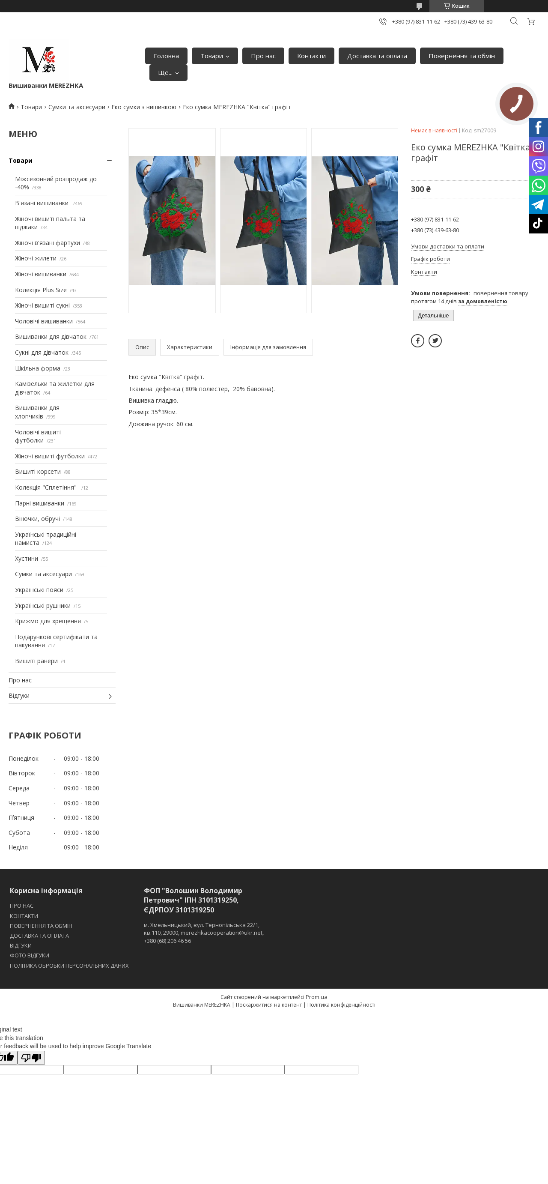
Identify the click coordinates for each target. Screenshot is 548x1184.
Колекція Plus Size (41, 290)
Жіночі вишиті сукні (42, 305)
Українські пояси (39, 590)
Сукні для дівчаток (41, 352)
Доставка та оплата (377, 55)
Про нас (263, 55)
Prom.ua (317, 997)
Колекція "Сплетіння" (46, 487)
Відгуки (19, 695)
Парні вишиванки (39, 503)
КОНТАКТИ (24, 916)
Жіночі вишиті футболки (50, 456)
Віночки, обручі (37, 518)
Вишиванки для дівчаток (50, 336)
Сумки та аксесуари (76, 107)
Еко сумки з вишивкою (143, 107)
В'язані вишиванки (42, 203)
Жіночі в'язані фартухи (47, 243)
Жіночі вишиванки (40, 274)
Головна (166, 55)
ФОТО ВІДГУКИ (29, 955)
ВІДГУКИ (21, 945)
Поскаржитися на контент (269, 1004)
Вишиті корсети (38, 471)
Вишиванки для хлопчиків (37, 412)
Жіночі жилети (36, 258)
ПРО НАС (21, 905)
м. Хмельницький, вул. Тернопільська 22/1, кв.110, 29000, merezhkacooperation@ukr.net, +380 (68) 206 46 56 (204, 932)
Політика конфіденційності (341, 1004)
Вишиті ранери (36, 661)
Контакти (311, 55)
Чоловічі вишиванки (44, 321)
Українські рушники (43, 605)
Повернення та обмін (462, 55)
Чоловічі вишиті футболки (38, 436)
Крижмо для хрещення (48, 621)
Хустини (26, 558)
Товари (211, 55)
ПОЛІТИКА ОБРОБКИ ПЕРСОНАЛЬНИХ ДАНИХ (69, 965)
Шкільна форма (37, 368)
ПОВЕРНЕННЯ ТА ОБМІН (41, 926)
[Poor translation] (31, 1058)
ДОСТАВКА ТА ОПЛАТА (39, 935)
